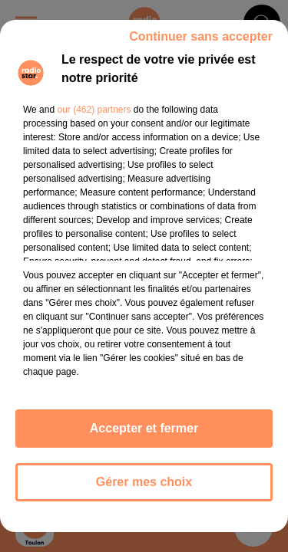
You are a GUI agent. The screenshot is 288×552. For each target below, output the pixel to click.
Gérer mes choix (144, 481)
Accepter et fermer (144, 428)
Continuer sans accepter (201, 36)
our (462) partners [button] (94, 109)
